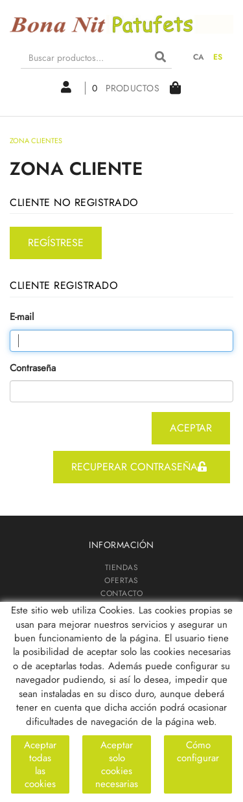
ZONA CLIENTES (121, 606)
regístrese (56, 242)
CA (199, 57)
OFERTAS (121, 580)
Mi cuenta (66, 87)
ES (218, 57)
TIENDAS (122, 567)
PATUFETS (121, 619)
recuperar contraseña (139, 466)
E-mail (22, 317)
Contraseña (33, 368)
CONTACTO (121, 593)
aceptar (191, 427)
